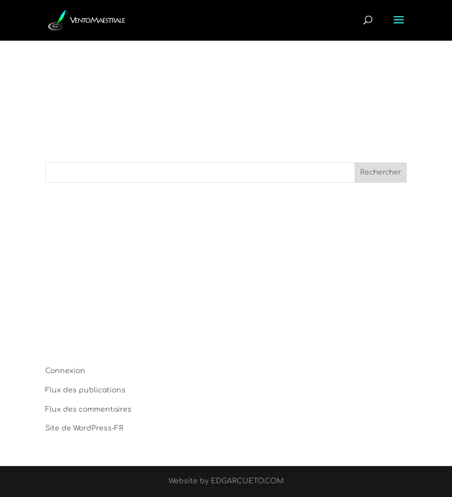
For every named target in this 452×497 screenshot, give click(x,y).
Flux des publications (85, 390)
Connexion (65, 371)
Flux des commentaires (88, 409)
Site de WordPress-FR (84, 428)
